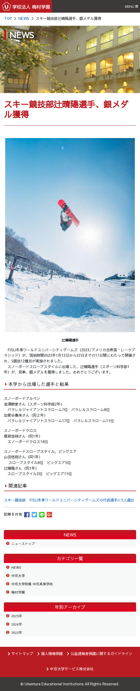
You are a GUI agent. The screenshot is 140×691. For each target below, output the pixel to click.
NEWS (23, 18)
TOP (8, 18)
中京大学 (18, 575)
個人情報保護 (52, 653)
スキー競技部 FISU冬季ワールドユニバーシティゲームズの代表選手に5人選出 (69, 500)
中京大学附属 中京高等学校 (32, 584)
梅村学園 (18, 592)
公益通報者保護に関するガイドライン (101, 653)
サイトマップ (22, 653)
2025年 (16, 616)
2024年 (16, 624)
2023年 (16, 632)
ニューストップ (23, 543)
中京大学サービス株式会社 (72, 668)
